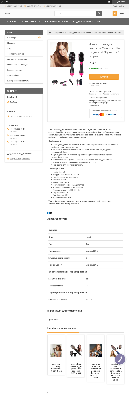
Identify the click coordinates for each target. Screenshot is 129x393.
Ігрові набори (13, 75)
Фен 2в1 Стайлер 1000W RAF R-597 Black (56, 367)
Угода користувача (83, 22)
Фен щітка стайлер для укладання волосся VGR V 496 (76, 368)
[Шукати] (99, 13)
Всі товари (11, 38)
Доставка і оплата (30, 22)
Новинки (11, 43)
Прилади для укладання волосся (70, 32)
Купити (104, 77)
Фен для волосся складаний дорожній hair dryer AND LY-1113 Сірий (96, 371)
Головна (11, 22)
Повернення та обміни (56, 22)
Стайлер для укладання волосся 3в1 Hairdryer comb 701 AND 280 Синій (116, 372)
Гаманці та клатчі (14, 70)
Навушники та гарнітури (17, 65)
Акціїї (9, 48)
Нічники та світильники (17, 59)
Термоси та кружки (15, 54)
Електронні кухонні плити (18, 81)
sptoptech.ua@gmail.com (20, 159)
